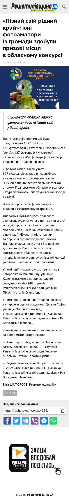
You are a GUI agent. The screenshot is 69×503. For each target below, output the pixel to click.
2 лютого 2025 (11, 62)
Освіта (11, 393)
